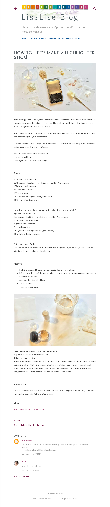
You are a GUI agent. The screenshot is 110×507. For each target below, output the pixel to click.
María (24, 440)
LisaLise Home (29, 38)
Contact (68, 38)
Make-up (40, 425)
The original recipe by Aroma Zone (29, 409)
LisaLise (25, 462)
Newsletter (55, 38)
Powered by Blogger (55, 493)
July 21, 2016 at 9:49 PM (31, 454)
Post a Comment (22, 476)
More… (78, 38)
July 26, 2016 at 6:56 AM (31, 470)
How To (43, 38)
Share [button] (16, 425)
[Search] (94, 8)
